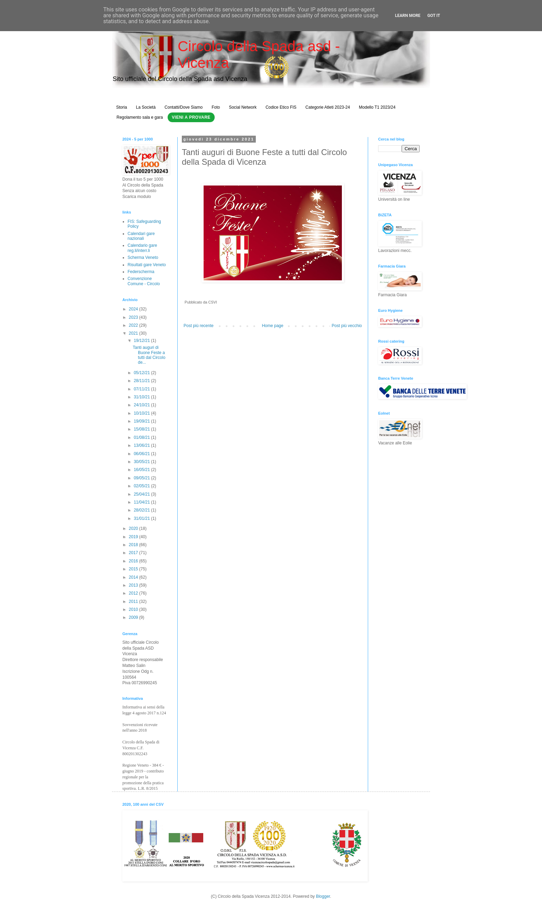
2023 (134, 317)
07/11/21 (142, 389)
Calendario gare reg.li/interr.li (142, 248)
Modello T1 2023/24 (377, 107)
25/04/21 (142, 494)
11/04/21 (142, 502)
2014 (134, 577)
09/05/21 (142, 478)
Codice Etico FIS (280, 107)
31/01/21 (142, 518)
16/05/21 (142, 469)
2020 (134, 528)
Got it (433, 15)
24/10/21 (142, 405)
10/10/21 (142, 413)
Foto (216, 107)
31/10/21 (142, 397)
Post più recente (199, 325)
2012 (134, 593)
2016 (134, 561)
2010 (134, 609)
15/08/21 (142, 429)
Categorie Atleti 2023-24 (328, 107)
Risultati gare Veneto (147, 264)
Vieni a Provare (191, 117)
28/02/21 (142, 510)
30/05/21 (142, 461)
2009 (134, 617)
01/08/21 (142, 437)
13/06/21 (142, 445)
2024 (134, 309)
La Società (146, 107)
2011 (134, 601)
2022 (134, 325)
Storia (121, 107)
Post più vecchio (347, 325)
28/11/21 (142, 380)
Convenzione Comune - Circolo (144, 281)
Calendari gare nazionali (141, 236)
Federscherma (141, 271)
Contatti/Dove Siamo (184, 107)
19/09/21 (142, 421)
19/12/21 (142, 340)
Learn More (408, 15)
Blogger (323, 896)
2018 (134, 544)
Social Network (242, 107)
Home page (272, 325)
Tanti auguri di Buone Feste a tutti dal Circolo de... (149, 355)
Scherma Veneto (143, 257)
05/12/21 (142, 372)
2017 (134, 552)
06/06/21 (142, 453)
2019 (134, 536)
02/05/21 (142, 485)
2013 (134, 585)
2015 (134, 569)
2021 (134, 333)
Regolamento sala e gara (139, 117)
